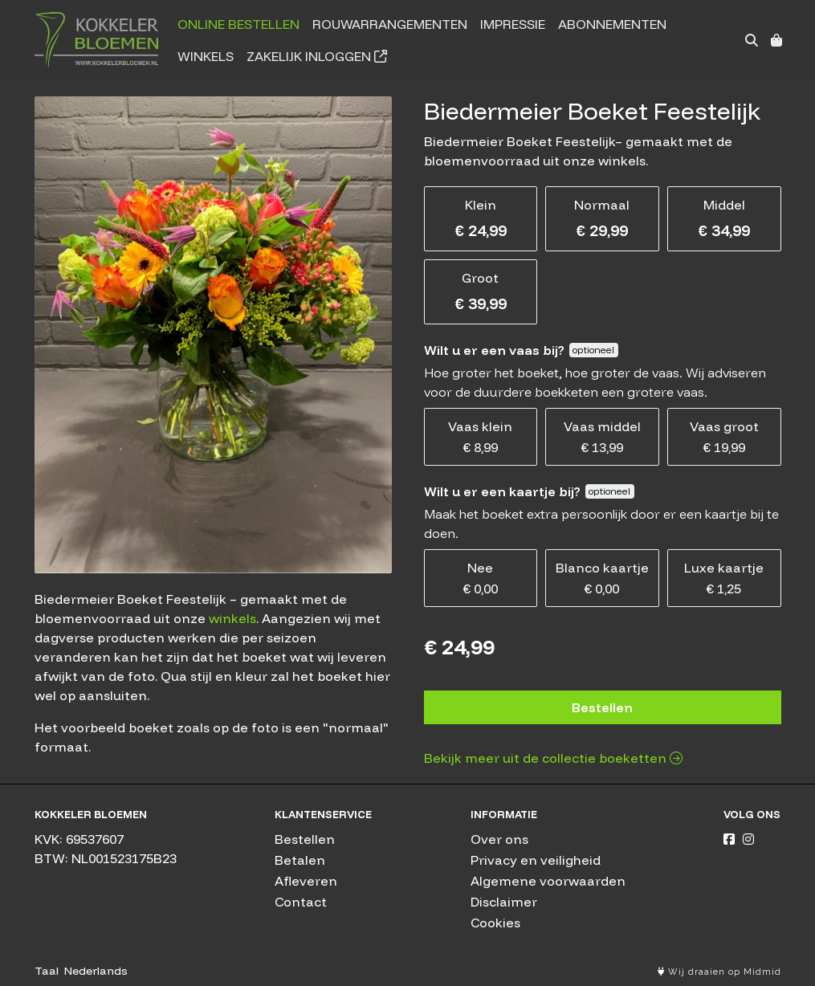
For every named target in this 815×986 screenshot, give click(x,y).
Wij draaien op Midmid (719, 972)
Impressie (512, 24)
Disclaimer (504, 902)
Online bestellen (238, 24)
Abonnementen (612, 24)
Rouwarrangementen (389, 24)
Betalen (300, 860)
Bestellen (602, 707)
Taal (47, 971)
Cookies (495, 923)
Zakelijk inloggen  (317, 56)
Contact (301, 902)
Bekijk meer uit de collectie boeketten (553, 758)
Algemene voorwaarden (548, 881)
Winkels (205, 56)
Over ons (499, 839)
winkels (232, 618)
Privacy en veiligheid (536, 860)
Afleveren (306, 881)
